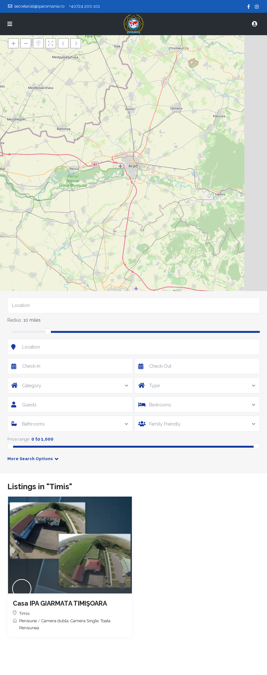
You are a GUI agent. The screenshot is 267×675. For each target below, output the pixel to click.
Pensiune (28, 620)
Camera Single (84, 620)
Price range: (18, 439)
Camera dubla (55, 620)
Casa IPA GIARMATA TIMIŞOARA (60, 603)
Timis (24, 613)
